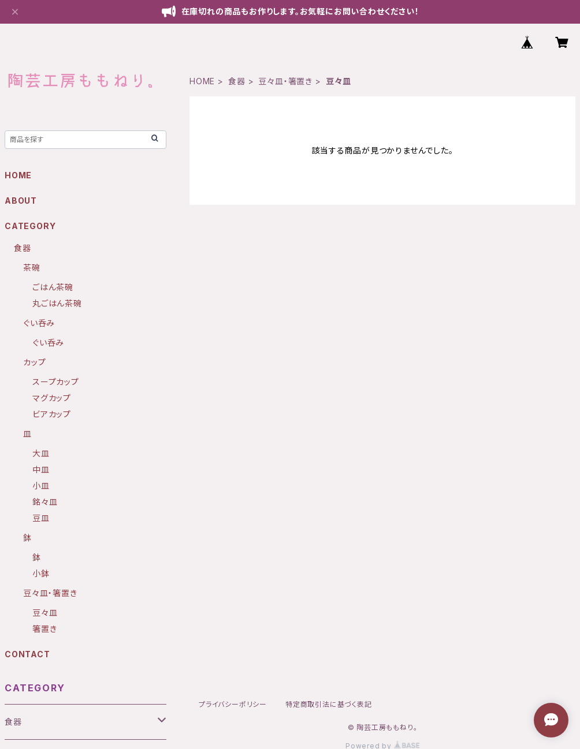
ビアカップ (51, 414)
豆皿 (41, 518)
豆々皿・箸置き (285, 81)
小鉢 (41, 573)
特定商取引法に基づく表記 (328, 704)
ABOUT (21, 200)
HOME (202, 81)
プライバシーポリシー (233, 704)
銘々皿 (44, 502)
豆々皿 (44, 612)
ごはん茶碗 (52, 287)
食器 (237, 81)
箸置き (44, 629)
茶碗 (31, 267)
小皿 (41, 485)
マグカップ (51, 398)
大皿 (41, 453)
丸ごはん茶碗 (57, 303)
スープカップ (55, 382)
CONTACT (27, 654)
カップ (34, 362)
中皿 (41, 469)
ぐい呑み (39, 323)
